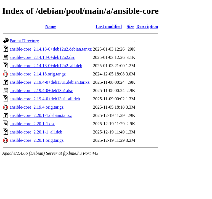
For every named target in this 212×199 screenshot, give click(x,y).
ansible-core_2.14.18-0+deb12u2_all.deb (46, 65)
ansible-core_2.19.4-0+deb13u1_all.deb (45, 98)
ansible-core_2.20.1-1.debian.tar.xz (41, 115)
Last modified (109, 26)
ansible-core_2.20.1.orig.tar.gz (36, 140)
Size (130, 26)
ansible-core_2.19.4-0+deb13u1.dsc (41, 90)
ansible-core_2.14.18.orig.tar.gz (38, 74)
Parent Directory (24, 40)
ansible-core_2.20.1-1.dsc (32, 123)
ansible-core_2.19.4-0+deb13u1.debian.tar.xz (49, 82)
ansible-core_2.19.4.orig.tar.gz (36, 107)
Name (50, 26)
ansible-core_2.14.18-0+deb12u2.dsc (42, 57)
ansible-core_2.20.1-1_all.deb (36, 132)
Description (147, 26)
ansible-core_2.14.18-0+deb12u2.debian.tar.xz (51, 49)
